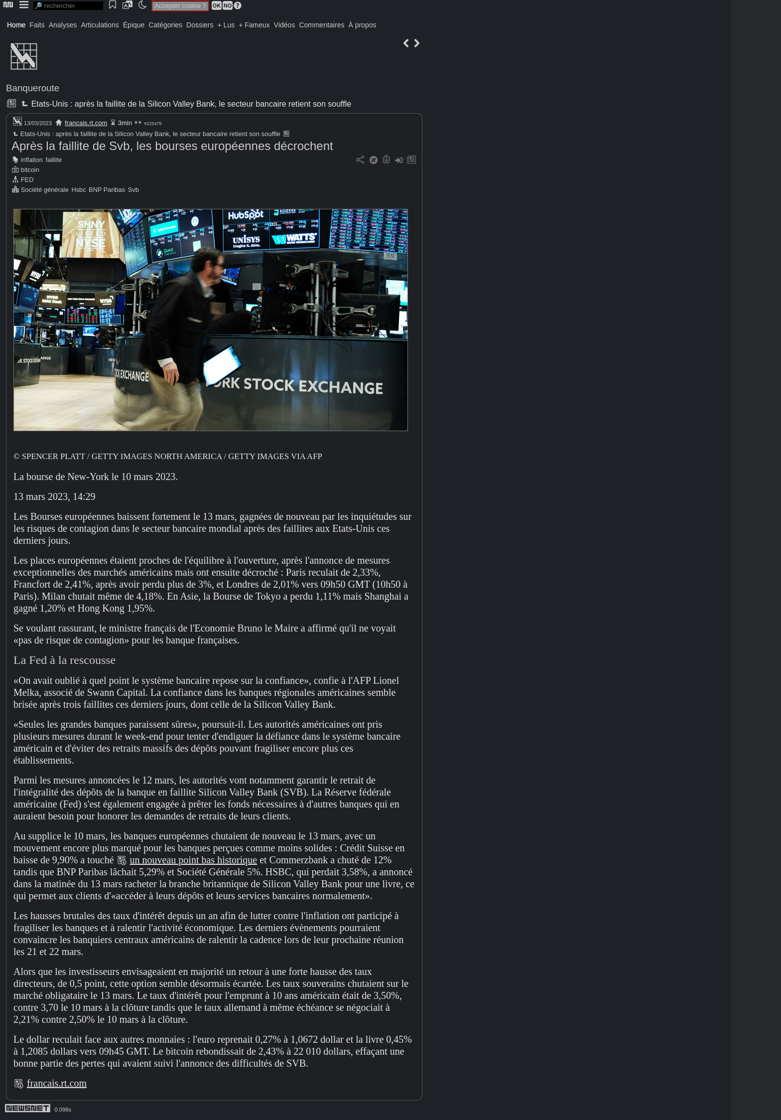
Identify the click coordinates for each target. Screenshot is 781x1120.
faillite (53, 159)
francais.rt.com (86, 123)
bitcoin (30, 169)
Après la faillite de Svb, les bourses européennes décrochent (172, 146)
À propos (362, 25)
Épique (134, 25)
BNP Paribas (107, 189)
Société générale (45, 189)
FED (27, 179)
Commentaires (321, 25)
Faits (36, 25)
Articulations (100, 25)
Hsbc (78, 189)
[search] (68, 5)
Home (16, 25)
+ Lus (226, 25)
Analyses (63, 25)
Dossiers (199, 25)
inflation (32, 159)
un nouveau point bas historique (194, 859)
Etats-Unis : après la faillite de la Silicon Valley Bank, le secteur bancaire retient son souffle (185, 104)
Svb (133, 189)
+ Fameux (254, 25)
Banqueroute (32, 88)
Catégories (165, 25)
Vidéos (284, 25)
